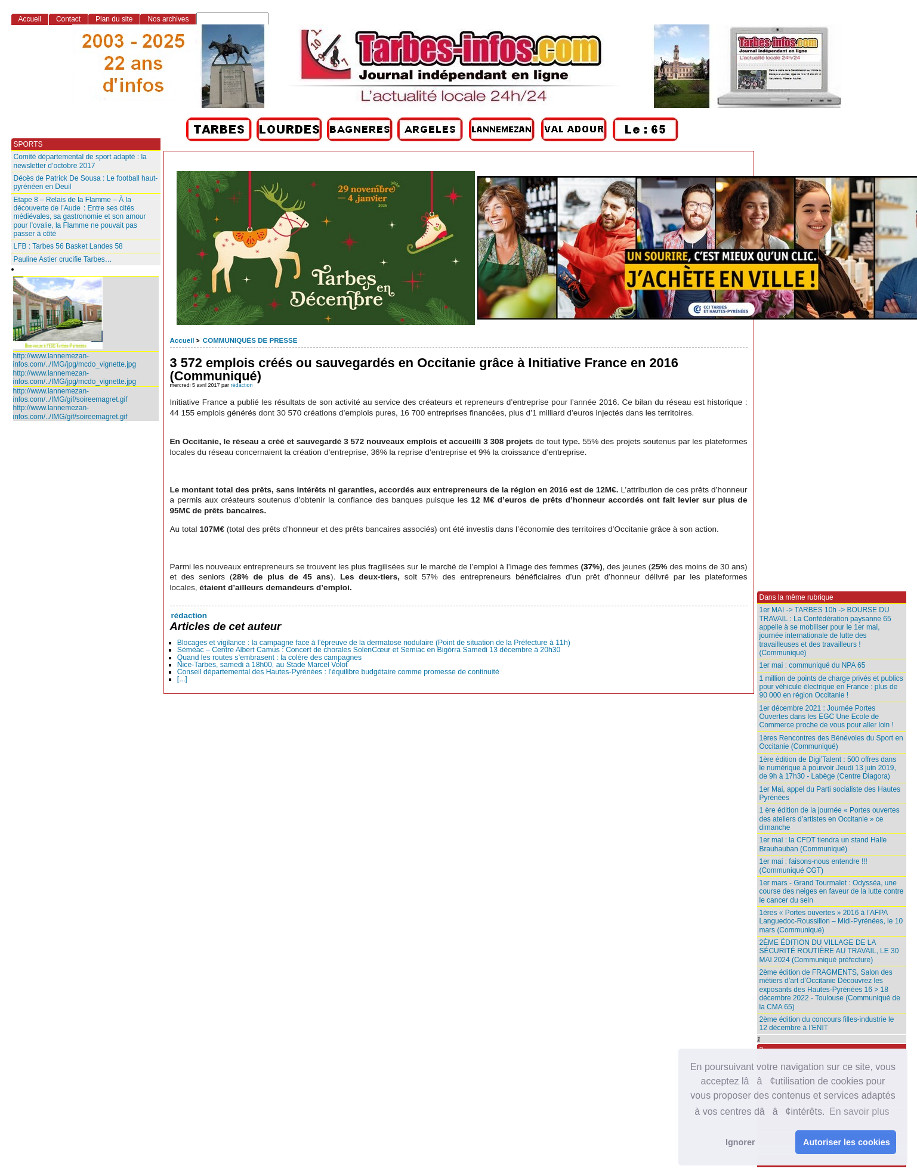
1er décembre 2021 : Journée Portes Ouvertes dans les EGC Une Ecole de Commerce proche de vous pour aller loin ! (826, 717)
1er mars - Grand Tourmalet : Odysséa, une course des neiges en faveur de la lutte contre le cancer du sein (831, 891)
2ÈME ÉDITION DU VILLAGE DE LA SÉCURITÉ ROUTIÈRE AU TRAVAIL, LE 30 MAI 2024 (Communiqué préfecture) (829, 951)
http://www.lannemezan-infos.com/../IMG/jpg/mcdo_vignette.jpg (75, 360)
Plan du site (113, 19)
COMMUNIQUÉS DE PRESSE (250, 340)
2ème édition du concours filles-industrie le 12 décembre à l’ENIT (826, 1023)
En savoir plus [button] (859, 1111)
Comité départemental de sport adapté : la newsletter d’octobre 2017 (80, 161)
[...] (182, 679)
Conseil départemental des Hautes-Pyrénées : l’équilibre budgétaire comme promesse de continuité (338, 672)
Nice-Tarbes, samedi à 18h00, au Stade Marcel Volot (262, 665)
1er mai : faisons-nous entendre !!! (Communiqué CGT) (813, 865)
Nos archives (168, 19)
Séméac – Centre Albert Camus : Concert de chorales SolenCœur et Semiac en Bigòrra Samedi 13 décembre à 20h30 (369, 650)
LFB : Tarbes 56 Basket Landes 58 (68, 246)
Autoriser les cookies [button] (846, 1142)
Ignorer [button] (740, 1142)
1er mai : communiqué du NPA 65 (812, 665)
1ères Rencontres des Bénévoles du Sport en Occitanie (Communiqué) (831, 742)
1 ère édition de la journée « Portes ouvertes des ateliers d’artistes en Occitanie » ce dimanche (829, 819)
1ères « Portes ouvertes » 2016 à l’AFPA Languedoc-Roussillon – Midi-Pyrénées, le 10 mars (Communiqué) (831, 921)
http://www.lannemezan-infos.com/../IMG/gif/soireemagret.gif (70, 395)
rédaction (242, 385)
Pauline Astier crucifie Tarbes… (63, 259)
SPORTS (28, 144)
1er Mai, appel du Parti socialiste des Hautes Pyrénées (830, 793)
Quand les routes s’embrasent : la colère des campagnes (269, 657)
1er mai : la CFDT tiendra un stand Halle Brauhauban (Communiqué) (823, 844)
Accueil (182, 340)
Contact (68, 19)
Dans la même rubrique (796, 597)
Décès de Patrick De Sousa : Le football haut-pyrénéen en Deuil (86, 182)
